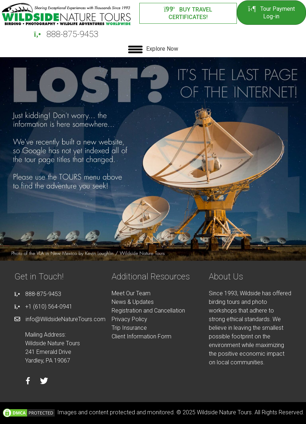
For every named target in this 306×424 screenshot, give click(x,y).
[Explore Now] (153, 49)
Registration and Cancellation (148, 310)
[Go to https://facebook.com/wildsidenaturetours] (27, 382)
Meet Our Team (131, 293)
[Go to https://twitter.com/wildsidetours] (44, 382)
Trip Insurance (129, 327)
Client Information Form (141, 336)
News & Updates (133, 301)
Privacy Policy (129, 319)
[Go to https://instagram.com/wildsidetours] (60, 382)
